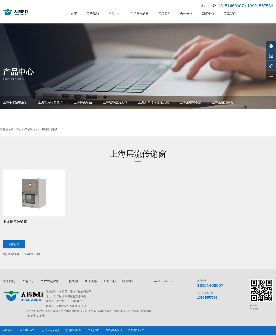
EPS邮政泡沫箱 (114, 330)
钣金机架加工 (27, 330)
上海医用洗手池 (190, 102)
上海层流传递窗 (48, 129)
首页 (74, 13)
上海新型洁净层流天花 (153, 102)
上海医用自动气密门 (103, 115)
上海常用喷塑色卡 (50, 102)
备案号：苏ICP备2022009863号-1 (66, 306)
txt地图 (40, 315)
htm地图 (31, 315)
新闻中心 (208, 13)
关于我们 (93, 13)
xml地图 (146, 310)
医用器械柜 (105, 310)
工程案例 (164, 13)
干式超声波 (93, 330)
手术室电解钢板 (72, 310)
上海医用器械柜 (222, 102)
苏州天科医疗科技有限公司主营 (44, 310)
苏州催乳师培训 (73, 330)
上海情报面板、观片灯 (18, 115)
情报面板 (119, 310)
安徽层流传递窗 (11, 254)
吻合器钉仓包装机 (50, 330)
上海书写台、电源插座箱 (61, 115)
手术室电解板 (139, 13)
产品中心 (114, 13)
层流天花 (90, 310)
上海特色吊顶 (83, 102)
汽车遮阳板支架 (136, 330)
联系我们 (230, 13)
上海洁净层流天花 (115, 102)
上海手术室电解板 (15, 102)
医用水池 (133, 310)
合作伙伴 (186, 13)
